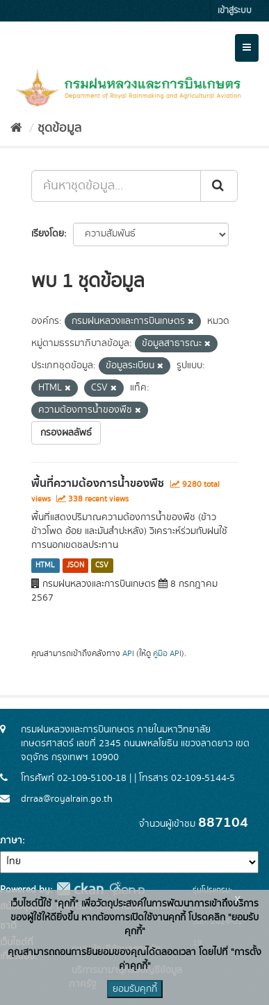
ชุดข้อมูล (59, 128)
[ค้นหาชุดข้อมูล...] (116, 186)
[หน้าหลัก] (16, 128)
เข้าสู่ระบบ (235, 10)
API (128, 654)
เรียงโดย (47, 234)
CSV (101, 565)
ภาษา (11, 841)
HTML (45, 565)
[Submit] (219, 186)
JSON (75, 565)
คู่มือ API (167, 654)
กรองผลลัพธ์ (66, 433)
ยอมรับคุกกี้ (135, 989)
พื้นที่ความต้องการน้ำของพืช (97, 483)
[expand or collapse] (247, 48)
